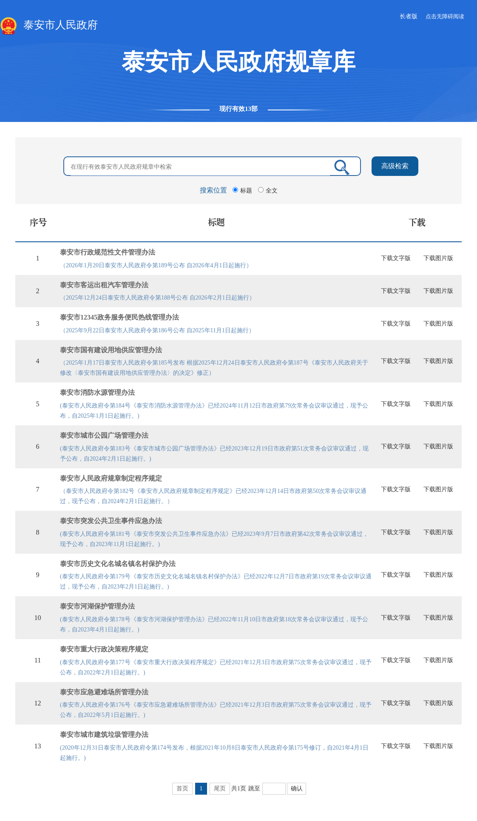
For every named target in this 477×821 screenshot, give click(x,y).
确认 (297, 788)
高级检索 (395, 166)
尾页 (220, 788)
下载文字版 (396, 258)
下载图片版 (438, 258)
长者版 (408, 16)
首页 (182, 788)
